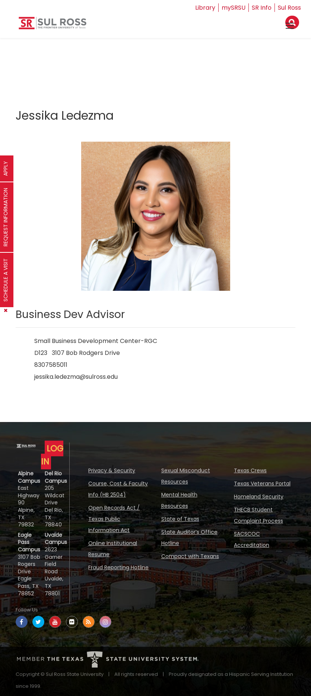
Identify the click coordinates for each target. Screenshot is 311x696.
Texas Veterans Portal (262, 483)
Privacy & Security (111, 470)
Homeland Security (258, 496)
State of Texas (180, 519)
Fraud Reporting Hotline (118, 567)
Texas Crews (250, 470)
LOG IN (52, 455)
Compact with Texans (190, 556)
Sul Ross (289, 7)
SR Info (262, 7)
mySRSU (233, 7)
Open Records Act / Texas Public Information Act (114, 519)
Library (205, 7)
